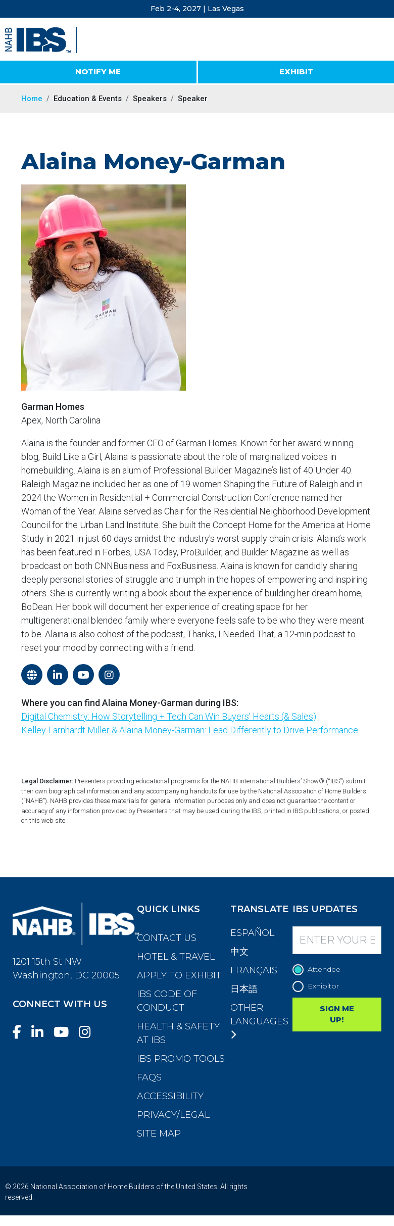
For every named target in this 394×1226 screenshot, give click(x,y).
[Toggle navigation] (377, 40)
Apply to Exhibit (179, 975)
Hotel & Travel (176, 956)
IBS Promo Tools (181, 1058)
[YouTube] (65, 1032)
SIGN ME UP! (337, 1014)
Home (31, 98)
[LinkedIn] (41, 1032)
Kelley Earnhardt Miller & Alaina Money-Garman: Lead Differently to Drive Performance (189, 730)
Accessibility (170, 1096)
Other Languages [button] (259, 1021)
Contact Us (166, 938)
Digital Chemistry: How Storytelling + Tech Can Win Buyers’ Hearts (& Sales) (168, 716)
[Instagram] (89, 1032)
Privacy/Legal (173, 1114)
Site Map (159, 1133)
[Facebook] (21, 1032)
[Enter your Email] (337, 940)
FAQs (149, 1077)
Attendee (319, 969)
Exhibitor (318, 986)
